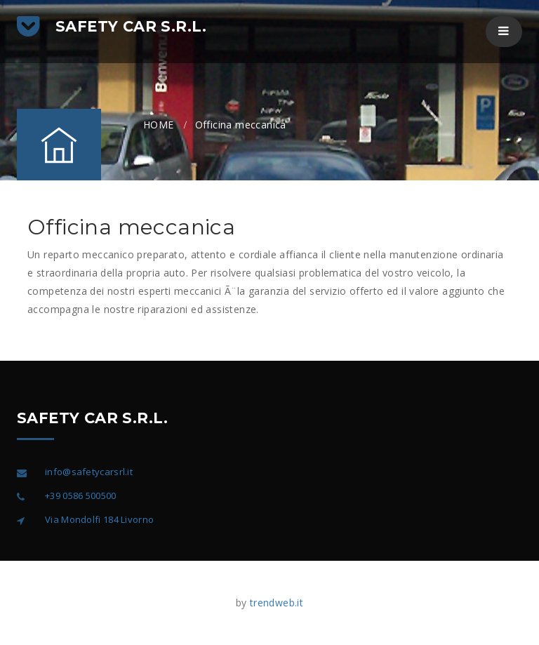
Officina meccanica (240, 124)
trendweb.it (276, 602)
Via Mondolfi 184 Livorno (99, 519)
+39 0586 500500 (81, 495)
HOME (158, 124)
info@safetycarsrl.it (89, 471)
